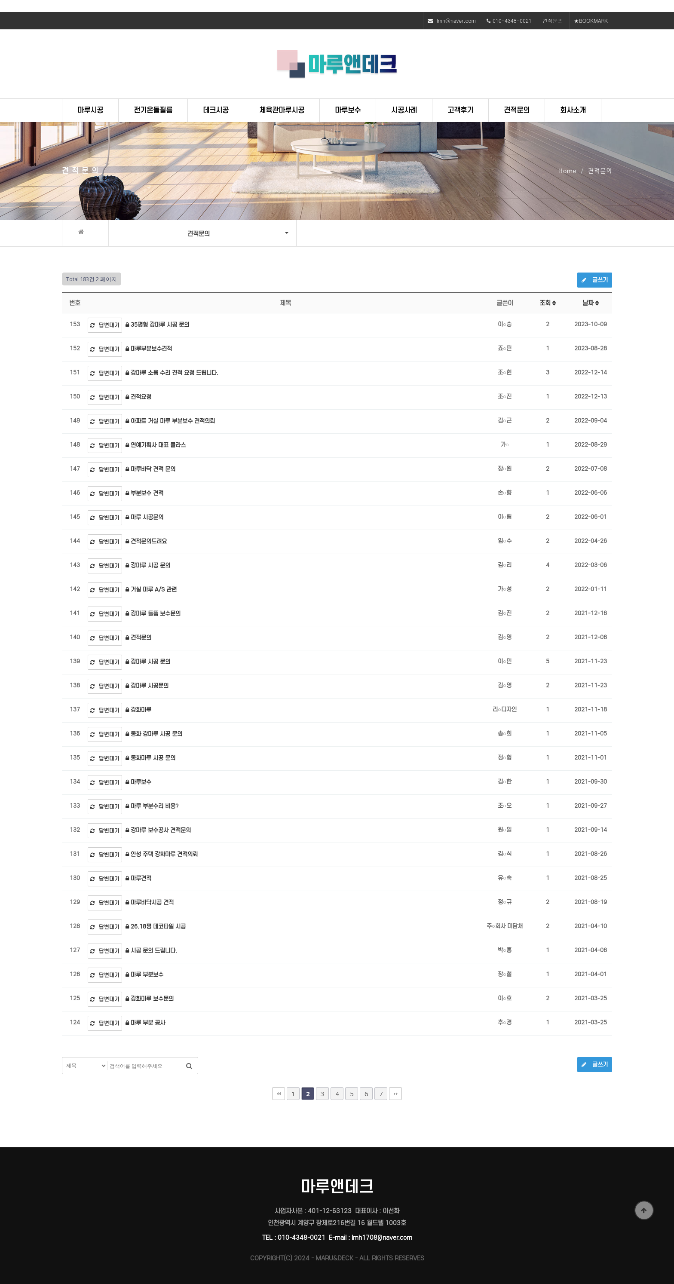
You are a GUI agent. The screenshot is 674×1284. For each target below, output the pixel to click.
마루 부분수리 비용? (152, 806)
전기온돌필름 (153, 110)
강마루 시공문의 (147, 685)
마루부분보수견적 (149, 348)
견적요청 (138, 397)
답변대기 (104, 325)
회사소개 (573, 110)
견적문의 (552, 20)
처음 (278, 1093)
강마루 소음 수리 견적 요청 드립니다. (172, 373)
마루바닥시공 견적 (150, 902)
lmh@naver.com (456, 20)
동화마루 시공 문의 (150, 758)
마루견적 (138, 878)
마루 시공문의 (144, 517)
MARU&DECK (334, 1258)
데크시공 (216, 110)
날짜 (590, 303)
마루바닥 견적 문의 (150, 469)
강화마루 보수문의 (150, 998)
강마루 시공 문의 (148, 565)
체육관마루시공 (281, 110)
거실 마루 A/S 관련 (151, 589)
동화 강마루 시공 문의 (154, 734)
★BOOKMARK (591, 20)
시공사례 (404, 110)
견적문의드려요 (146, 541)
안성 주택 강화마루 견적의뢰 (162, 854)
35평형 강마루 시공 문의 (157, 324)
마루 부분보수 (144, 974)
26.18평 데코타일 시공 (156, 926)
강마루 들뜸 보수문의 (153, 613)
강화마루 (138, 710)
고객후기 (460, 110)
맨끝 (395, 1093)
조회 (547, 303)
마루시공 (90, 110)
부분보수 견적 (144, 493)
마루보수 (348, 110)
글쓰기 (595, 280)
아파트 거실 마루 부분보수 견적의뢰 (170, 421)
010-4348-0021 (512, 20)
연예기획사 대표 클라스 (156, 445)
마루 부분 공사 (145, 1023)
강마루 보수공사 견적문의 (158, 830)
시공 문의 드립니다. (151, 950)
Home (567, 171)
